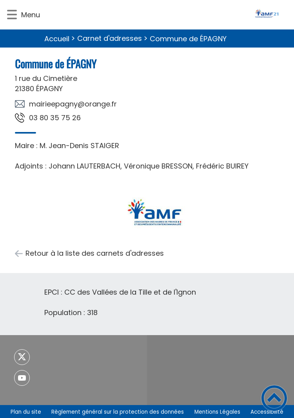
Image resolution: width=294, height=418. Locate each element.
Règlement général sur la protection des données (117, 412)
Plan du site (26, 412)
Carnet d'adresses (109, 38)
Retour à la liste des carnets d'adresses (94, 253)
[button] (12, 15)
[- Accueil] (166, 15)
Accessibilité (266, 412)
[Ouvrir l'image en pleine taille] (154, 211)
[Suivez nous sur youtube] (22, 378)
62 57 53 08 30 (55, 118)
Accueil (56, 39)
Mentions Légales (217, 412)
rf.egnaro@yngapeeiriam (73, 104)
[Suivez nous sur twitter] (22, 357)
